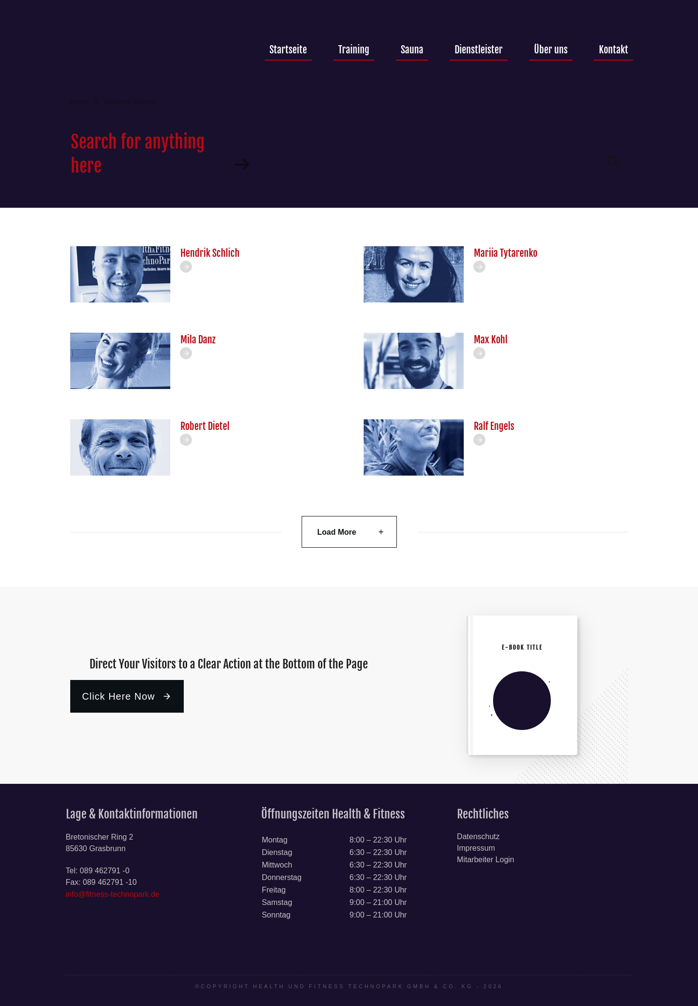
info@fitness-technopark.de (113, 894)
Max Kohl (491, 340)
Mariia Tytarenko (505, 253)
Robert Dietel (204, 426)
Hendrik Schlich (210, 253)
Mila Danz (198, 340)
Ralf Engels (494, 426)
